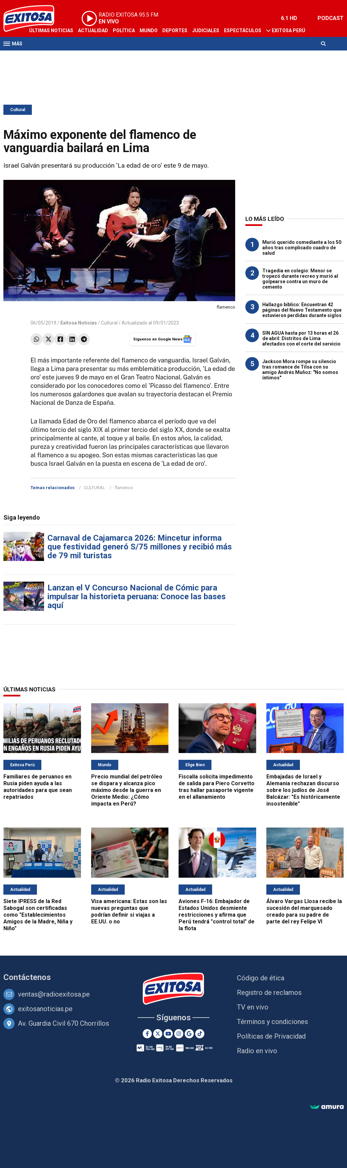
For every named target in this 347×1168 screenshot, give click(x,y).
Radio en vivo (257, 1051)
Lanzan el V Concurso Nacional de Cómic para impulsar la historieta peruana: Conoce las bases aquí (136, 596)
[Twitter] (157, 1033)
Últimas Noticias (51, 30)
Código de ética (260, 978)
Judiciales (205, 30)
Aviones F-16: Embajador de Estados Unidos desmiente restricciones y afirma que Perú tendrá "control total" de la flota (216, 915)
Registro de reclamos (269, 992)
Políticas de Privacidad (271, 1036)
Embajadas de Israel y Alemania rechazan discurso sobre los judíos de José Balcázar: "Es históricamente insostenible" (303, 790)
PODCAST (331, 18)
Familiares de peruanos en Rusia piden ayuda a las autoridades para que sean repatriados (37, 786)
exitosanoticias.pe (45, 1009)
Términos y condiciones (272, 1022)
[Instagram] (178, 1033)
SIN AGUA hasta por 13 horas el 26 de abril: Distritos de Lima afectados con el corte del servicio (301, 338)
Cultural (17, 109)
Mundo (149, 30)
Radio (68, 57)
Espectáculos (242, 30)
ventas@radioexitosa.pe (54, 994)
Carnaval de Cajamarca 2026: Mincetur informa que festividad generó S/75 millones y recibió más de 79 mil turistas (139, 546)
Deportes (174, 30)
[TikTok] (199, 1033)
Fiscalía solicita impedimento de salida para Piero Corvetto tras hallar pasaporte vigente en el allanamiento (216, 786)
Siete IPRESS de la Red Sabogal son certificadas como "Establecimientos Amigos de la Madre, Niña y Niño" (38, 915)
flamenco (124, 487)
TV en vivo (252, 1007)
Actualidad (93, 30)
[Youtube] (168, 1033)
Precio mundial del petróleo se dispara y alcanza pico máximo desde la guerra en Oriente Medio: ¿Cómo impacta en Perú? (126, 790)
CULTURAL (94, 487)
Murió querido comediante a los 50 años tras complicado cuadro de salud (301, 247)
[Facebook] (147, 1033)
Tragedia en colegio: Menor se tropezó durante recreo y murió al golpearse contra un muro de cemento (300, 279)
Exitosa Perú (288, 30)
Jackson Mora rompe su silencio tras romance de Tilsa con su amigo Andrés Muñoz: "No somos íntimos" (300, 369)
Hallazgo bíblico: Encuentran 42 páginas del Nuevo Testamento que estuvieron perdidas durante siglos (302, 310)
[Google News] (189, 1033)
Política (124, 30)
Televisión (42, 57)
